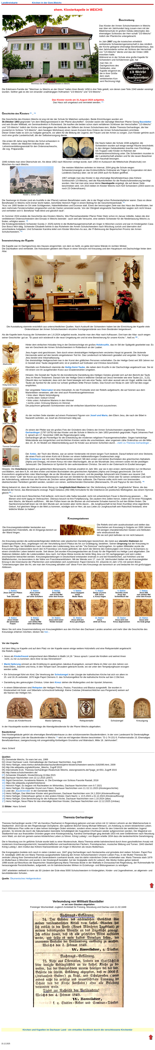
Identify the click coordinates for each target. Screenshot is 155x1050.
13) (57, 737)
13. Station (121, 618)
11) (3, 785)
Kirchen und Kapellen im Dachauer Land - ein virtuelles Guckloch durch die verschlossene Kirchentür (77, 1029)
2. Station (35, 591)
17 (3, 801)
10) (3, 783)
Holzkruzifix (102, 344)
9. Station (35, 618)
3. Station (56, 591)
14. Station (143, 618)
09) (3, 780)
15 (3, 796)
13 (3, 790)
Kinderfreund (21, 656)
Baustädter (145, 121)
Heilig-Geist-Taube (75, 367)
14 (3, 793)
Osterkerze (35, 459)
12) (3, 788)
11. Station (77, 618)
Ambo (33, 454)
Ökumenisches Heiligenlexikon (25, 878)
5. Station (100, 591)
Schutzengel (61, 674)
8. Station (13, 618)
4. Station (77, 591)
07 (3, 775)
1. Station (13, 591)
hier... (47, 632)
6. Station (122, 591)
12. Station (99, 618)
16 (3, 798)
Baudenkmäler (23, 790)
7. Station (143, 591)
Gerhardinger (32, 432)
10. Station (56, 618)
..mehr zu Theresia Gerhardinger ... (134, 443)
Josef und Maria (99, 415)
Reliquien (37, 687)
